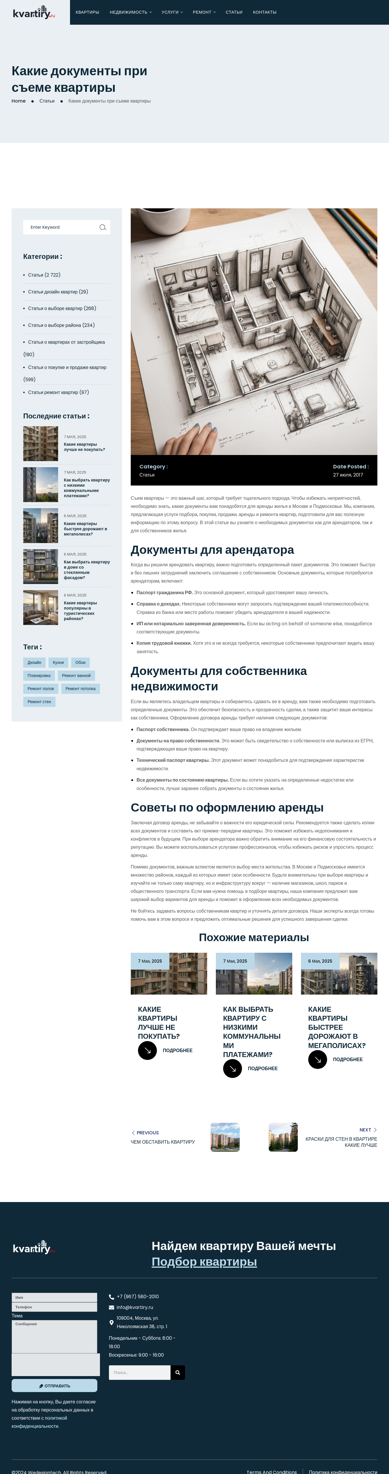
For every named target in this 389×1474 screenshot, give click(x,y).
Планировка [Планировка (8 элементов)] (39, 675)
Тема (17, 1315)
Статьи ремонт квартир (53, 392)
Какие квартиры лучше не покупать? (159, 1023)
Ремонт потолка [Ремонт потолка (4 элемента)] (81, 689)
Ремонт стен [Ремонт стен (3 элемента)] (39, 702)
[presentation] (56, 1364)
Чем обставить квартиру (163, 1142)
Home (19, 101)
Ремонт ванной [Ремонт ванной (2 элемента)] (76, 675)
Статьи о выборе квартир (55, 308)
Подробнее (165, 1050)
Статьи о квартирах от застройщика (66, 342)
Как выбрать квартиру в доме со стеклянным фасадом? (87, 570)
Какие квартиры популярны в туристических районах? (80, 611)
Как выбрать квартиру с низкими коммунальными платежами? (252, 1032)
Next (365, 1129)
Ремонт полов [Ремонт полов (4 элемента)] (41, 689)
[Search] (178, 1372)
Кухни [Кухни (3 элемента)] (58, 662)
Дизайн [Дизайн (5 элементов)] (34, 662)
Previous (148, 1132)
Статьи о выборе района (54, 325)
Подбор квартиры (204, 1261)
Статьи (47, 101)
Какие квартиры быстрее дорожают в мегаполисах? (337, 1027)
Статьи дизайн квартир (53, 292)
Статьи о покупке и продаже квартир (67, 367)
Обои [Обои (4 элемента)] (81, 662)
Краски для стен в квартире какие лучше (341, 1142)
